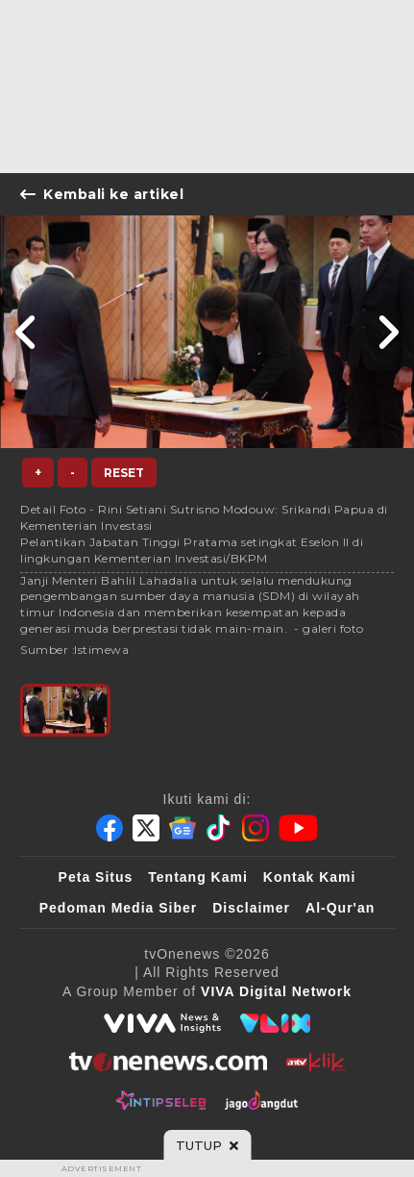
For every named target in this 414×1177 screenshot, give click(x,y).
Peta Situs (96, 877)
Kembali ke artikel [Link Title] (101, 194)
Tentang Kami (198, 877)
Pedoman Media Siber (118, 907)
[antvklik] (315, 1061)
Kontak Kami (309, 877)
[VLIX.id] (275, 1023)
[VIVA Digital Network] (276, 991)
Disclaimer (251, 907)
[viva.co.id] (162, 1023)
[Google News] (182, 827)
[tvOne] (167, 1061)
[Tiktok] (219, 827)
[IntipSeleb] (161, 1100)
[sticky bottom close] (207, 1145)
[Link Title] (26, 331)
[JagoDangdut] (262, 1100)
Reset (124, 472)
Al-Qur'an (340, 907)
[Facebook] (109, 827)
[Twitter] (146, 827)
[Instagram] (255, 827)
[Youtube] (298, 827)
